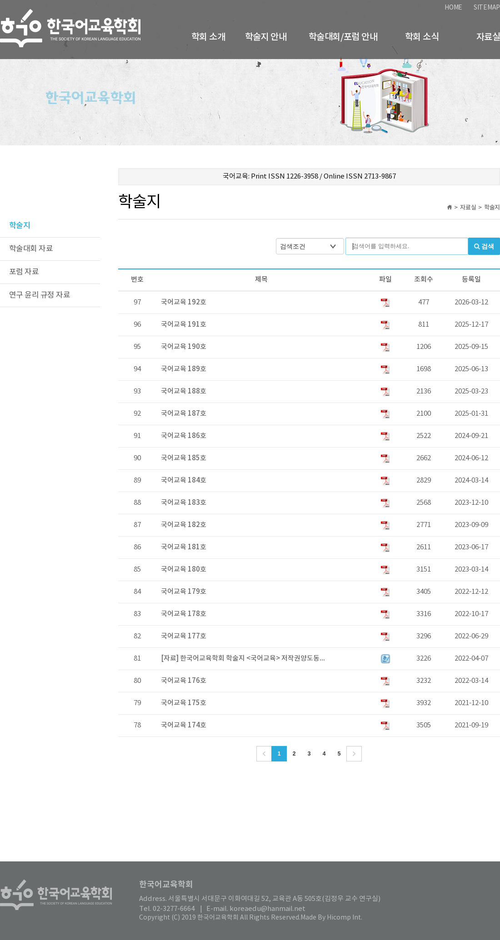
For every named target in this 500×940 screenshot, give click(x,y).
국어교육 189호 (183, 369)
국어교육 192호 (183, 302)
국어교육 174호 (183, 725)
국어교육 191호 (183, 324)
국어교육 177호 (183, 636)
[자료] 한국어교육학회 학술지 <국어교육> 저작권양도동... (243, 658)
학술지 (19, 225)
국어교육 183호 (183, 503)
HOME (453, 7)
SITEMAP (487, 7)
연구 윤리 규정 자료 (39, 295)
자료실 (488, 37)
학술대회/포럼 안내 (343, 37)
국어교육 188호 (183, 391)
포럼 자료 (24, 272)
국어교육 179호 (183, 592)
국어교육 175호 (183, 703)
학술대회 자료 (31, 249)
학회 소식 (422, 37)
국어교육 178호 (183, 614)
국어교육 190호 (183, 347)
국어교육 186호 (183, 436)
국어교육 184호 (183, 480)
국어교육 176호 (183, 681)
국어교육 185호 (183, 458)
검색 (487, 246)
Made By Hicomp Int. (331, 917)
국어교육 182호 (183, 525)
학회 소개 (208, 37)
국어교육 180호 (183, 569)
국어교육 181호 (183, 547)
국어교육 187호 (183, 414)
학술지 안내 (265, 37)
